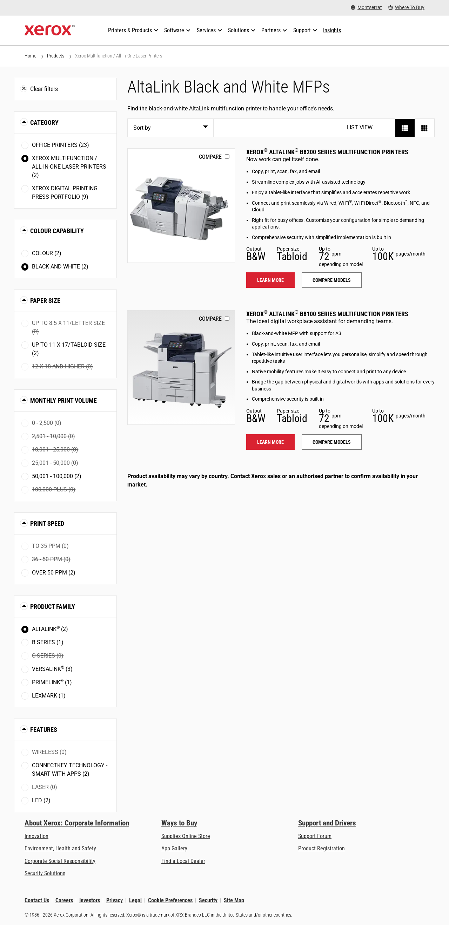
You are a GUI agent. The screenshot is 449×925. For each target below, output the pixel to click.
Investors (89, 900)
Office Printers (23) (60, 145)
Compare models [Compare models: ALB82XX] (332, 280)
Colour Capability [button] (57, 230)
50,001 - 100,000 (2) (56, 476)
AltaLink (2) (50, 628)
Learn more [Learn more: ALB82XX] (270, 280)
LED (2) (41, 800)
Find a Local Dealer (183, 861)
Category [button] (44, 122)
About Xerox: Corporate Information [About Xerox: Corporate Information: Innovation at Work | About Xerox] (77, 823)
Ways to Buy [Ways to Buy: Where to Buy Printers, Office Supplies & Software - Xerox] (179, 823)
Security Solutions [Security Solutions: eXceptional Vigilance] (45, 873)
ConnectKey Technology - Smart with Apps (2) (69, 769)
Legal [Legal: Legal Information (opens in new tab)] (135, 900)
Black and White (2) (60, 266)
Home (30, 56)
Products (55, 56)
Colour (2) (46, 253)
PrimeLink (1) (52, 682)
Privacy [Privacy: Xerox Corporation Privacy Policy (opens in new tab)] (114, 900)
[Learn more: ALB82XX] (181, 205)
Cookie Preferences (170, 900)
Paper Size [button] (45, 300)
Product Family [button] (52, 606)
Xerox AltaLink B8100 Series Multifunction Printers (327, 314)
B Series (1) (47, 642)
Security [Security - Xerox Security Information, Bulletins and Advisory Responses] (208, 900)
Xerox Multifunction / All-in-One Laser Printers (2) (69, 166)
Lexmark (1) (49, 695)
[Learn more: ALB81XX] (181, 367)
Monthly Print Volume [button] (63, 400)
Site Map (234, 900)
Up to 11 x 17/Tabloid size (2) (69, 348)
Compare (210, 157)
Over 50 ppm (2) (53, 572)
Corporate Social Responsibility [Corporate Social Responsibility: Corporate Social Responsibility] (60, 861)
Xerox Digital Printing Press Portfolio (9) (65, 192)
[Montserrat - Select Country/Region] (366, 7)
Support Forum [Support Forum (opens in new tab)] (314, 836)
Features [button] (43, 729)
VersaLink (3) (52, 668)
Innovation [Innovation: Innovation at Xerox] (36, 836)
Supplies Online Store (185, 836)
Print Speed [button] (47, 523)
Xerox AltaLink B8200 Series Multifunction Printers (327, 152)
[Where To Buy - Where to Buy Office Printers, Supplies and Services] (406, 7)
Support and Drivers (327, 823)
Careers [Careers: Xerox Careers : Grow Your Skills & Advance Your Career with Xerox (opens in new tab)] (64, 900)
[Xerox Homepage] (50, 30)
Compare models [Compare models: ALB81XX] (332, 442)
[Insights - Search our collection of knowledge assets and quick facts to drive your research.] (332, 30)
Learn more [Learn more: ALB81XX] (270, 442)
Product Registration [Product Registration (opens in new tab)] (321, 848)
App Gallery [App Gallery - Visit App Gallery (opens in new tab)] (174, 848)
